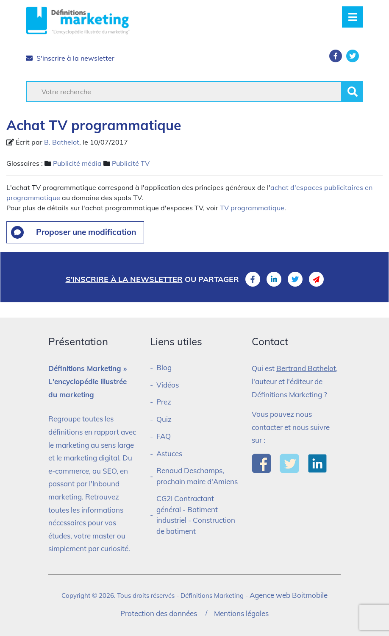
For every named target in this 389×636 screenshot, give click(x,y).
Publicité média (77, 163)
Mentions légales (241, 613)
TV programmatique (252, 208)
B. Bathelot (61, 142)
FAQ (163, 436)
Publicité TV (131, 163)
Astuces (169, 453)
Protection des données (158, 613)
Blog (164, 367)
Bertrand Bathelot (306, 368)
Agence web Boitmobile (289, 595)
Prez (163, 401)
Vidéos (167, 384)
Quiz (164, 419)
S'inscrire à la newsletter (70, 58)
